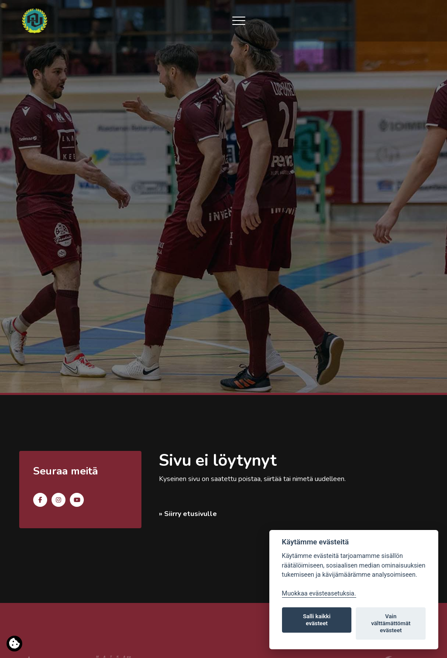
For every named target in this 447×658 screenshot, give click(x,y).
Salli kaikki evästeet (316, 620)
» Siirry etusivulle (188, 514)
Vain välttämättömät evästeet (390, 623)
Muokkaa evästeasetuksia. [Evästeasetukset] (319, 593)
